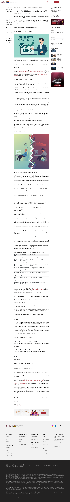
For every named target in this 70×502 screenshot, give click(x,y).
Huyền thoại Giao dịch (9, 14)
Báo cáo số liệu (33, 445)
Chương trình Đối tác (46, 453)
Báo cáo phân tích (9, 25)
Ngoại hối (7, 436)
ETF (6, 442)
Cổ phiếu (7, 441)
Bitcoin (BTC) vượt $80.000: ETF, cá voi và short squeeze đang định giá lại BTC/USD (60, 63)
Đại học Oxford (45, 452)
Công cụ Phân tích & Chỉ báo (11, 452)
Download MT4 (8, 447)
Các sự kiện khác (57, 446)
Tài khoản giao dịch (22, 436)
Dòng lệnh (7, 36)
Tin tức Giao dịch (9, 22)
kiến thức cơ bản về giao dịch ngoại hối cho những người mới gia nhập (31, 71)
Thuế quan (59, 10)
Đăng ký (56, 2)
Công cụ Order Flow (9, 453)
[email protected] (42, 479)
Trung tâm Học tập (9, 11)
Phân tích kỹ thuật (9, 24)
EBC (8, 497)
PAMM (7, 450)
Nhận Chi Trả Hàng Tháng (58, 442)
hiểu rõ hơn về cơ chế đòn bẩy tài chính (39, 290)
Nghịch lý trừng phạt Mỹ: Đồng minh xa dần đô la (60, 59)
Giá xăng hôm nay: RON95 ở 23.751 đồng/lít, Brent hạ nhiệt (60, 55)
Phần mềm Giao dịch (8, 35)
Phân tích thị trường (9, 455)
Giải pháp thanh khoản (22, 444)
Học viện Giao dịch (17, 7)
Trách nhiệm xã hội (46, 439)
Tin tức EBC (44, 441)
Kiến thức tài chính (25, 7)
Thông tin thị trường (34, 444)
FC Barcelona (45, 450)
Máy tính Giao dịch (9, 40)
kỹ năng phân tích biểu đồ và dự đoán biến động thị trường (33, 380)
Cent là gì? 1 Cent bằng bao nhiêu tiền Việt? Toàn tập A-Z (57, 39)
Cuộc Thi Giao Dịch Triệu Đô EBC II (59, 437)
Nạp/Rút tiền (21, 439)
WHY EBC (44, 436)
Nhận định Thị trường (8, 28)
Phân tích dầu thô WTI (17, 405)
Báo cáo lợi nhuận (54, 11)
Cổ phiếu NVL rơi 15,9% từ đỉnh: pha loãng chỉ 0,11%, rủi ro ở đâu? (60, 50)
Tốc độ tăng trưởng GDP (55, 15)
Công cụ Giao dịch (9, 38)
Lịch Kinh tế (8, 42)
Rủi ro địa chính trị (54, 12)
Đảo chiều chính (54, 10)
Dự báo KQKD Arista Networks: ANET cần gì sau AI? (60, 68)
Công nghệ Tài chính (22, 442)
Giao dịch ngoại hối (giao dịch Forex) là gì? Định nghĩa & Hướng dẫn (57, 32)
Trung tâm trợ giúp (46, 444)
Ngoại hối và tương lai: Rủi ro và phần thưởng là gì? (57, 36)
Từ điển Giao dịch (9, 9)
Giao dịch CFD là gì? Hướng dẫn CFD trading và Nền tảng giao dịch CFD (57, 43)
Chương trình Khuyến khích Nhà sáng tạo (59, 440)
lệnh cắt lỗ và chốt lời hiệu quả (38, 289)
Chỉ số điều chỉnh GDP (55, 16)
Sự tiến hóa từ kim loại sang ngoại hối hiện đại (21, 402)
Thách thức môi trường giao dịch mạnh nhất (59, 444)
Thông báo (44, 442)
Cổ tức (20, 441)
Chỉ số (7, 439)
